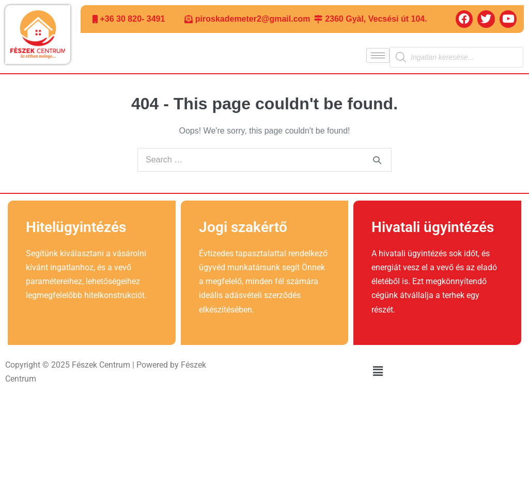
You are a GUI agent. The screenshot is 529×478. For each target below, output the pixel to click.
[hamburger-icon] (378, 55)
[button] (377, 372)
